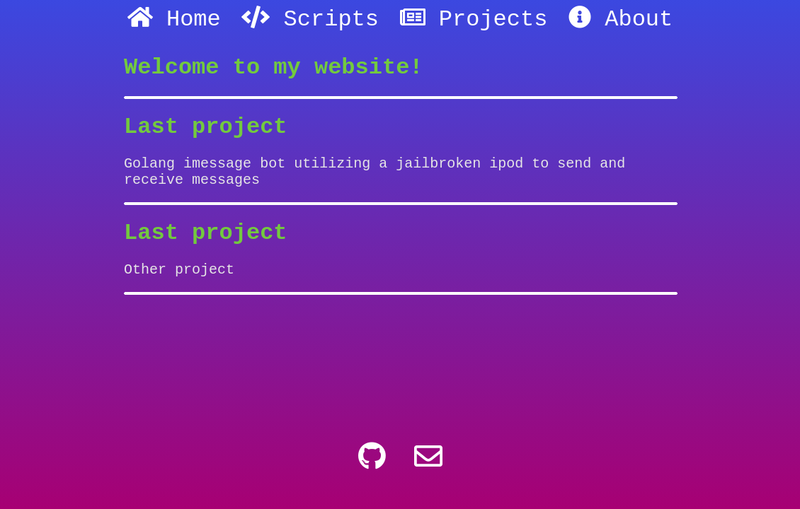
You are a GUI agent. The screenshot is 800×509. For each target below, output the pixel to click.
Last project (205, 137)
